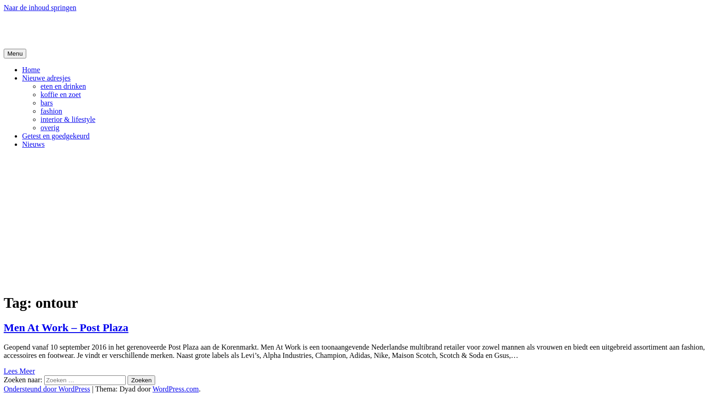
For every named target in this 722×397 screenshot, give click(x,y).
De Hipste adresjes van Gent (93, 30)
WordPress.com (175, 389)
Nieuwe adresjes (46, 78)
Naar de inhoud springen (40, 8)
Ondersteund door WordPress (47, 389)
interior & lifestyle (68, 119)
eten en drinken (63, 86)
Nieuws (33, 144)
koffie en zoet (61, 94)
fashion (51, 111)
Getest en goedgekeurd (56, 136)
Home (31, 70)
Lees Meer (19, 371)
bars (47, 103)
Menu (15, 53)
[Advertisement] (361, 220)
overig (50, 128)
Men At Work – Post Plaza (66, 328)
